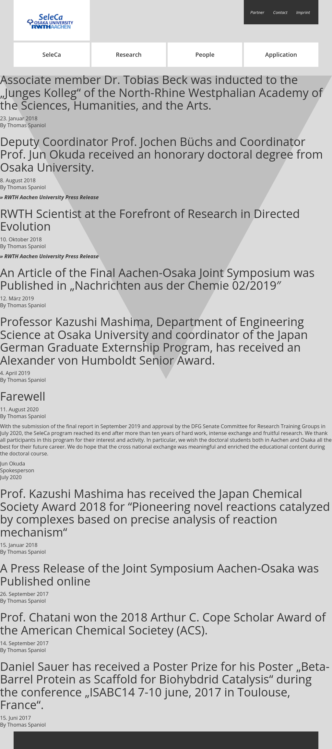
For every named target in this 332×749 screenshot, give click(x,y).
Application (281, 54)
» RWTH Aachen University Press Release (49, 197)
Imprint (303, 12)
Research (129, 54)
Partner (257, 12)
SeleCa (51, 54)
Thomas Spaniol (26, 125)
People (204, 54)
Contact (280, 12)
